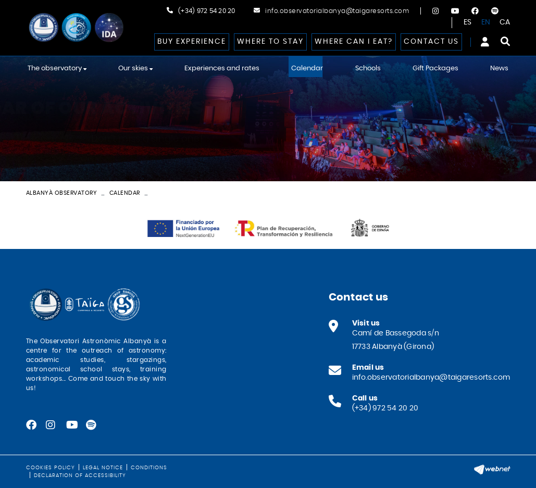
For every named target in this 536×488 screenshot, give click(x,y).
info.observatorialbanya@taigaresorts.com (337, 11)
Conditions (149, 467)
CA (505, 22)
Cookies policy (50, 467)
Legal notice (103, 467)
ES (468, 22)
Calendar (124, 193)
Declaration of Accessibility (80, 475)
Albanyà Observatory (61, 193)
